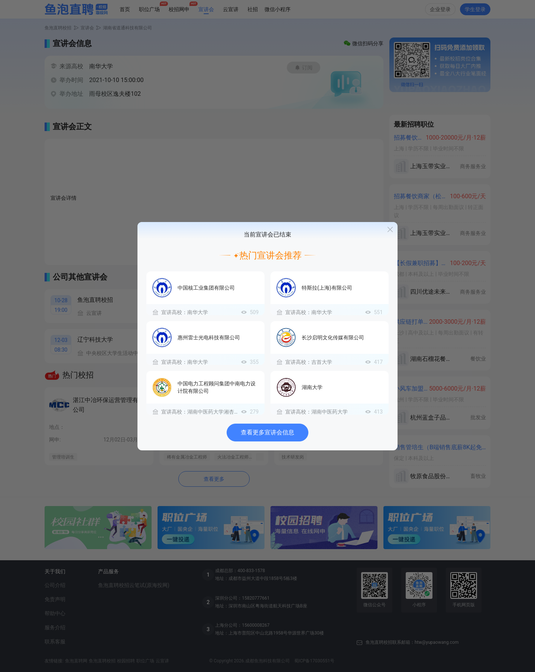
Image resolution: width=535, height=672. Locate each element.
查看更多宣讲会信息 (267, 432)
